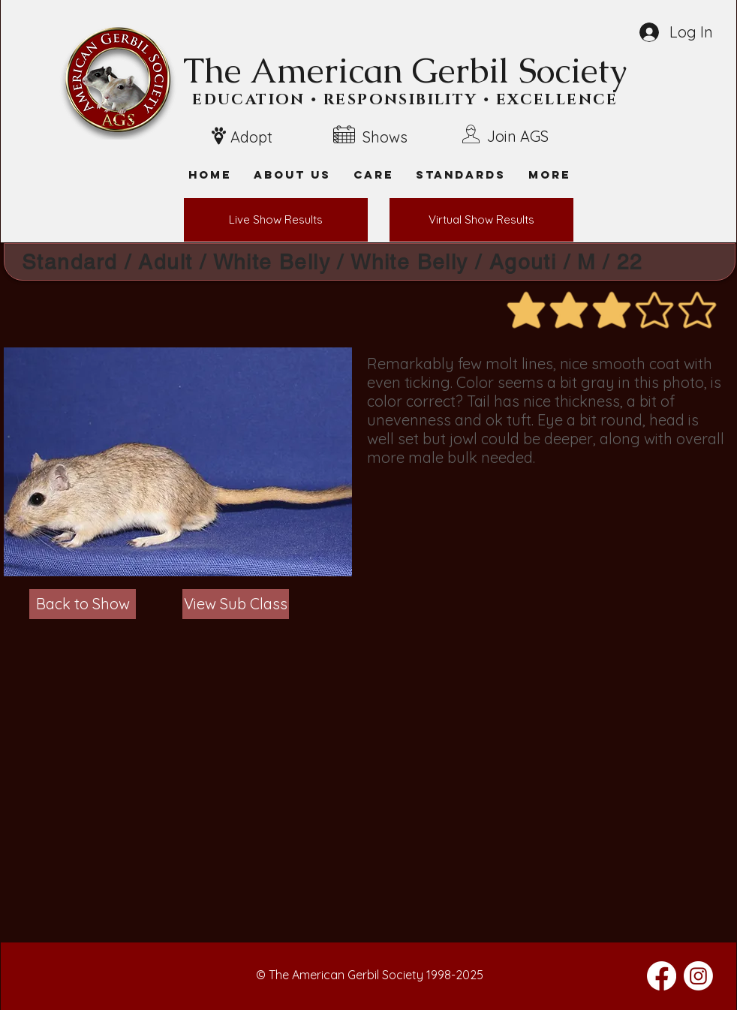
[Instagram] (698, 975)
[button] (549, 174)
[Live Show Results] (275, 219)
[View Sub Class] (235, 604)
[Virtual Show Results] (481, 219)
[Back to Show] (82, 604)
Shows (385, 137)
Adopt (251, 137)
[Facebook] (661, 975)
